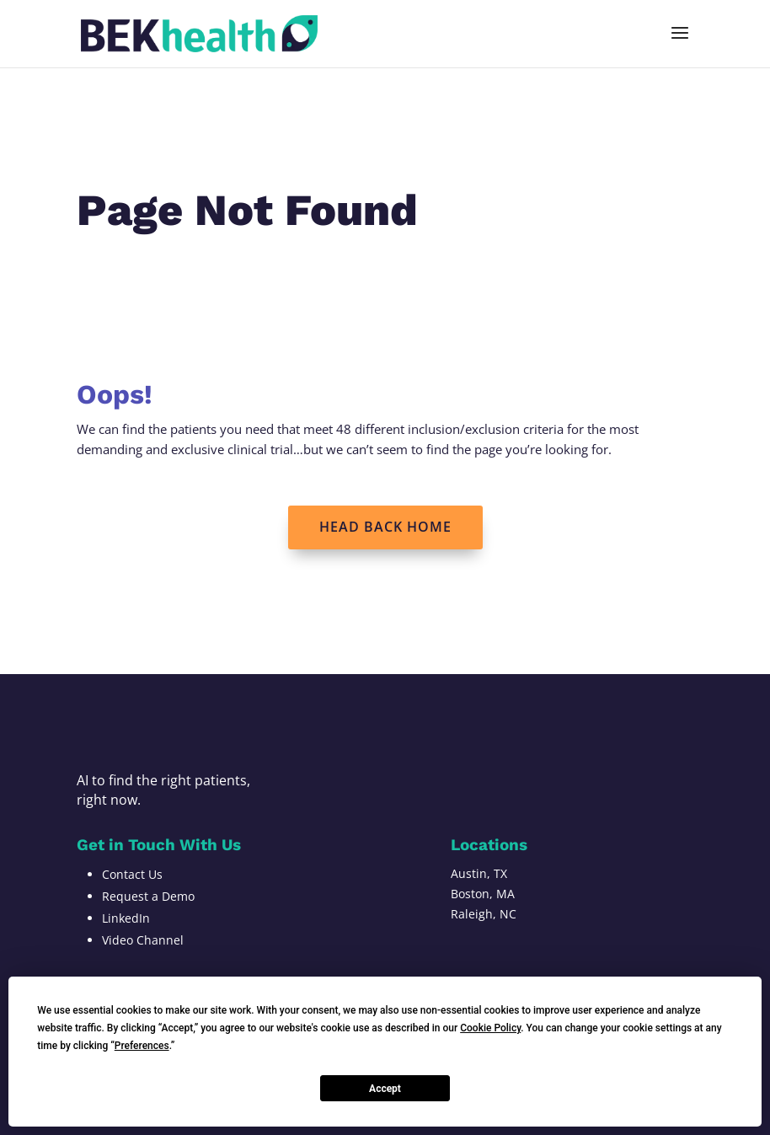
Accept (385, 1089)
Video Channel (143, 940)
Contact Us (132, 874)
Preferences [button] (142, 1046)
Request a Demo (148, 896)
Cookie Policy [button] (490, 1028)
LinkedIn (126, 918)
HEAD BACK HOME (385, 526)
